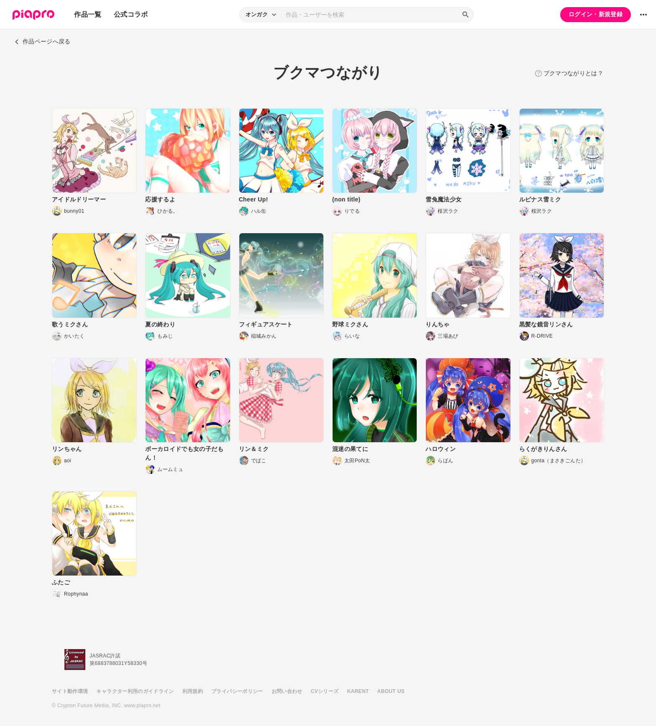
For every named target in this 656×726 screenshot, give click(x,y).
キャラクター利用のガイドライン (135, 691)
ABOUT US (391, 691)
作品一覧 (87, 14)
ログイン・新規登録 (596, 14)
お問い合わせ (287, 691)
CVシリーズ (325, 691)
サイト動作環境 (70, 691)
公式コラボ (131, 14)
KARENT (358, 691)
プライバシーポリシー (237, 691)
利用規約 (192, 691)
